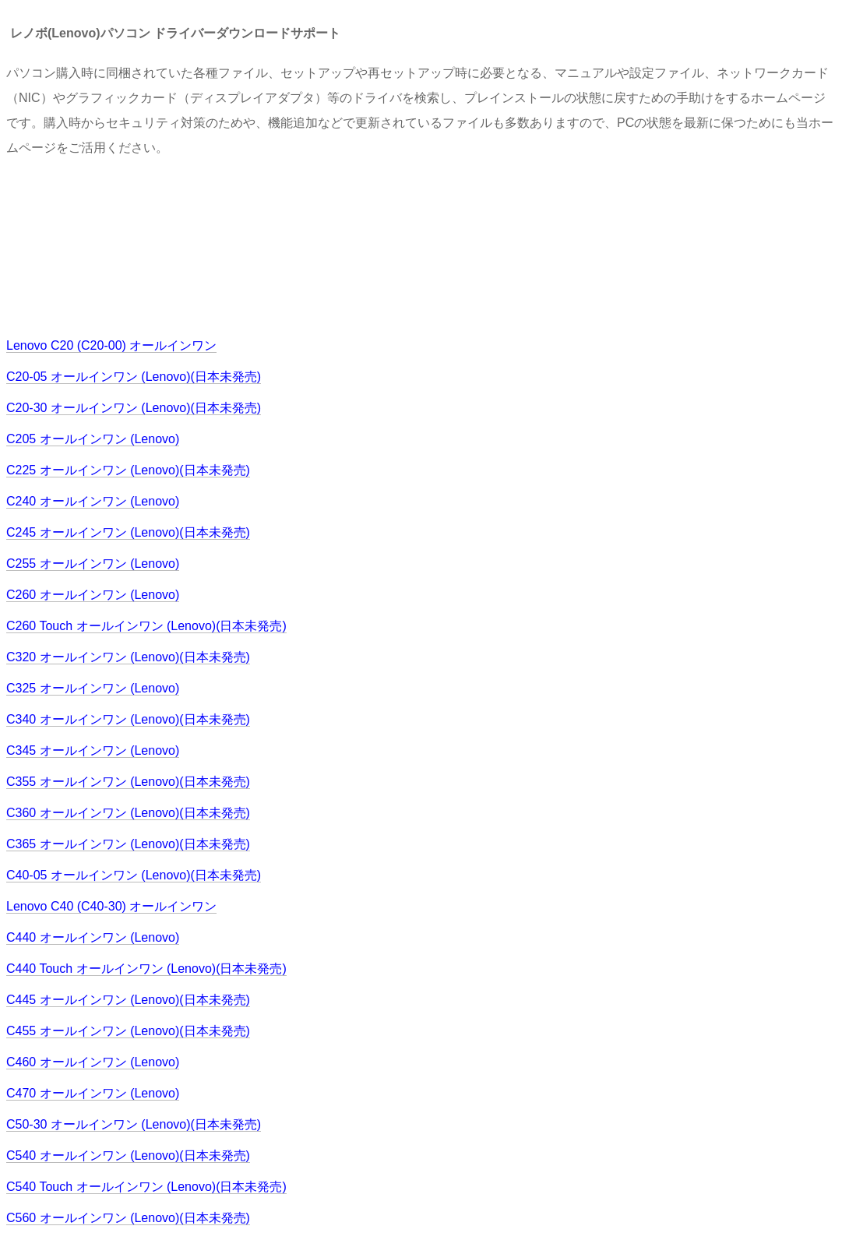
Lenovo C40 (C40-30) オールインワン (111, 906)
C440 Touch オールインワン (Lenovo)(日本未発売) (146, 968)
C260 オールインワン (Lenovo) (92, 594)
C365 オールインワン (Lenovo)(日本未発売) (128, 844)
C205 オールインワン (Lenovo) (92, 439)
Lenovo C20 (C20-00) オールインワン (111, 345)
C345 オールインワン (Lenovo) (92, 750)
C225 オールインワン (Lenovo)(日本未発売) (128, 470)
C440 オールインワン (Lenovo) (92, 937)
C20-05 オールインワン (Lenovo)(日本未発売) (133, 376)
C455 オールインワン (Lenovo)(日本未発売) (128, 1030)
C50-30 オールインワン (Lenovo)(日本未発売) (133, 1124)
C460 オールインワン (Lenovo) (92, 1062)
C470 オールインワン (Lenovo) (92, 1093)
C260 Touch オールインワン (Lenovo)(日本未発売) (146, 625)
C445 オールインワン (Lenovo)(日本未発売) (128, 999)
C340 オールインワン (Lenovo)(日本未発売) (128, 719)
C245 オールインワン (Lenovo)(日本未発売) (128, 532)
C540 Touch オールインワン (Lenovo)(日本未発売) (146, 1186)
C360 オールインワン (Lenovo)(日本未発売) (128, 812)
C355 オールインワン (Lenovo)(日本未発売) (128, 781)
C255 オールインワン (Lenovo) (92, 563)
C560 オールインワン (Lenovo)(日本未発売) (128, 1217)
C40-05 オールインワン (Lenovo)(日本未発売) (133, 875)
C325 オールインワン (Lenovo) (92, 688)
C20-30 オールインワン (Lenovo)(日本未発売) (133, 407)
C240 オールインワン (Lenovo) (92, 501)
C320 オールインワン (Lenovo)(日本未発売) (128, 657)
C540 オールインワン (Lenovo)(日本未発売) (128, 1155)
